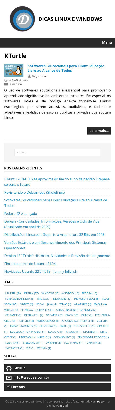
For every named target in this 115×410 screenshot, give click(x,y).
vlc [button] (30, 348)
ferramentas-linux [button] (19, 299)
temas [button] (65, 304)
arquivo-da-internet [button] (78, 321)
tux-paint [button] (52, 342)
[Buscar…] (57, 152)
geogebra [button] (47, 326)
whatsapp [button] (82, 304)
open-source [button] (64, 337)
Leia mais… (99, 130)
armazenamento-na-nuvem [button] (76, 310)
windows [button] (50, 293)
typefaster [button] (14, 348)
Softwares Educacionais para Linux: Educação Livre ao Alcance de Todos (66, 68)
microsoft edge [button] (86, 299)
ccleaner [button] (13, 315)
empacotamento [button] (23, 326)
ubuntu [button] (13, 293)
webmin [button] (44, 348)
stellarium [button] (32, 342)
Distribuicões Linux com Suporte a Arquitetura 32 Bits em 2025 (54, 234)
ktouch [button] (73, 332)
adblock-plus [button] (48, 321)
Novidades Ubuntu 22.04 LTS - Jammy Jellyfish (40, 271)
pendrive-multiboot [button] (93, 337)
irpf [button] (40, 304)
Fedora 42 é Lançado (20, 213)
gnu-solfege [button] (84, 326)
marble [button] (44, 337)
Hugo (100, 401)
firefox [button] (43, 299)
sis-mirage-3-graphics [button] (37, 310)
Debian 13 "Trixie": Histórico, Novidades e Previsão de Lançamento (57, 255)
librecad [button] (26, 337)
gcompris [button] (54, 315)
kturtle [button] (90, 332)
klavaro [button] (55, 332)
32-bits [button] (26, 304)
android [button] (70, 293)
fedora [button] (89, 293)
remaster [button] (26, 321)
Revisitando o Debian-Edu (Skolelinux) (34, 192)
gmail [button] (65, 326)
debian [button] (31, 293)
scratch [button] (12, 342)
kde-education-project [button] (27, 332)
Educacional (15, 84)
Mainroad (62, 405)
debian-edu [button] (33, 315)
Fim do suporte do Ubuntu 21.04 (30, 263)
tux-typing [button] (73, 342)
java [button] (51, 304)
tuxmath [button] (93, 342)
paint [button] (86, 315)
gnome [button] (71, 315)
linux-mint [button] (62, 299)
